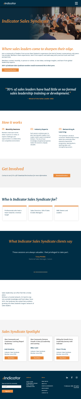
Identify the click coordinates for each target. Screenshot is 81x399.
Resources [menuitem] (44, 390)
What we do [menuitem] (45, 381)
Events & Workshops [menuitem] (47, 386)
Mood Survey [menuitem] (45, 388)
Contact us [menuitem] (45, 392)
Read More (11, 358)
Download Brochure (10, 70)
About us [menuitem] (44, 383)
